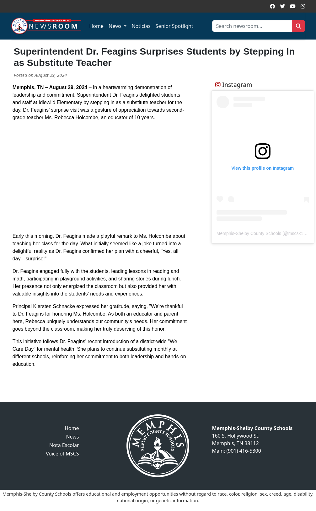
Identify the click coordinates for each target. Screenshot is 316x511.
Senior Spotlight (174, 26)
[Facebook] (272, 6)
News (116, 26)
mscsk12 (297, 233)
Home (96, 26)
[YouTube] (293, 6)
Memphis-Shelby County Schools (249, 233)
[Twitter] (282, 6)
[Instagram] (303, 6)
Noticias (140, 26)
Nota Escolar (64, 445)
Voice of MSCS (62, 453)
